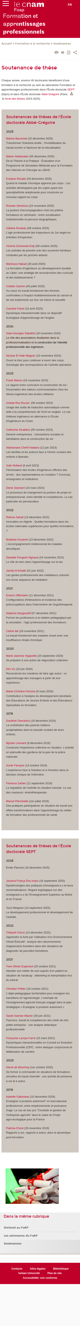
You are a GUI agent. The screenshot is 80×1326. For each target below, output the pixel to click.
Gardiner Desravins (18, 720)
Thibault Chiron (15, 932)
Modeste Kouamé (17, 539)
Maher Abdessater (17, 156)
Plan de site (54, 1273)
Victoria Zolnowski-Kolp (20, 246)
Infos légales (38, 1268)
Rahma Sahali (15, 517)
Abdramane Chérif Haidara (22, 447)
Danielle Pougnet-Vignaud (22, 557)
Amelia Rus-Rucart (17, 402)
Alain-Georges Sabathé (20, 333)
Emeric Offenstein (17, 595)
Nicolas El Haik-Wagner (21, 355)
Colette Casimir (15, 286)
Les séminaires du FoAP (21, 1235)
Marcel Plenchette (17, 801)
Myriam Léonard (16, 743)
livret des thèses (15, 98)
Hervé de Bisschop (17, 1067)
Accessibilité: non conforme (40, 1277)
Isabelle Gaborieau (17, 1096)
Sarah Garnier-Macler (20, 1015)
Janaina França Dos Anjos (22, 880)
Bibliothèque (61, 1268)
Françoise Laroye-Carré (21, 1038)
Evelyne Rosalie (16, 178)
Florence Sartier (16, 783)
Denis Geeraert (15, 487)
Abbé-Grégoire (50, 94)
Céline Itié (12, 631)
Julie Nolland (14, 465)
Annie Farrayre (15, 765)
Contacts (16, 1268)
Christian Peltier (16, 988)
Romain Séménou (17, 205)
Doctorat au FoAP (16, 1227)
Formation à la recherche (32, 43)
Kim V (9, 669)
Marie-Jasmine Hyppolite (21, 655)
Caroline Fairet (15, 308)
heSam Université (29, 1273)
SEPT (71, 89)
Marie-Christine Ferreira (20, 691)
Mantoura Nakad (16, 263)
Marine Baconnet (16, 138)
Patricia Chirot (15, 1128)
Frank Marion (14, 380)
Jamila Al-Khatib (16, 570)
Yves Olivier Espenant (19, 966)
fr (70, 4)
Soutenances (62, 43)
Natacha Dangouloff (18, 613)
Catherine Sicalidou (18, 429)
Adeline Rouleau (16, 228)
